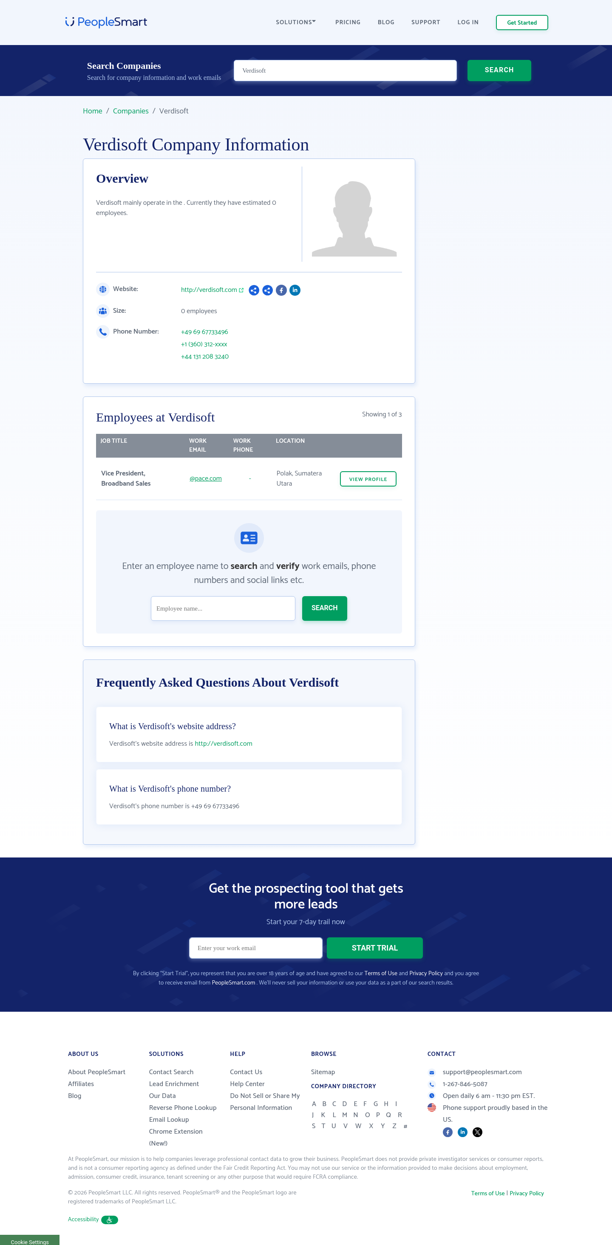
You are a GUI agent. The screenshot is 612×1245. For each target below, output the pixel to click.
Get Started (522, 23)
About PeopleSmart (96, 1072)
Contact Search (171, 1072)
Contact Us (246, 1072)
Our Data (162, 1096)
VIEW (368, 479)
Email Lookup (169, 1120)
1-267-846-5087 (457, 1084)
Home (92, 111)
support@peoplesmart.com (475, 1072)
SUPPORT (425, 23)
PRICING (348, 23)
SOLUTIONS (296, 23)
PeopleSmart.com (233, 983)
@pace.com (206, 478)
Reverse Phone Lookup (183, 1108)
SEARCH (499, 70)
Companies (131, 111)
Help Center (247, 1084)
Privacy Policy (426, 974)
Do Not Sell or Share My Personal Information (265, 1102)
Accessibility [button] (93, 1220)
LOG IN (468, 23)
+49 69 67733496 (204, 332)
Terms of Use (381, 974)
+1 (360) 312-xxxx (204, 345)
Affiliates (81, 1084)
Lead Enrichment (174, 1084)
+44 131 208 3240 (205, 357)
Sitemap (323, 1072)
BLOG (386, 23)
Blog (75, 1096)
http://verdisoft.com (209, 290)
